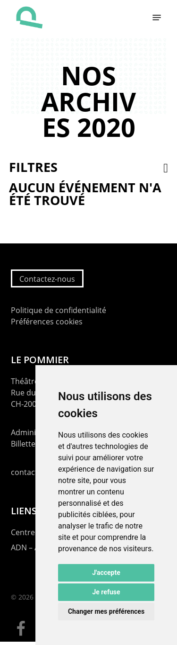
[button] (156, 17)
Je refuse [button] (106, 592)
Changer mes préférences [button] (106, 611)
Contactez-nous (47, 279)
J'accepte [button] (106, 572)
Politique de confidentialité (58, 310)
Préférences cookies (47, 321)
